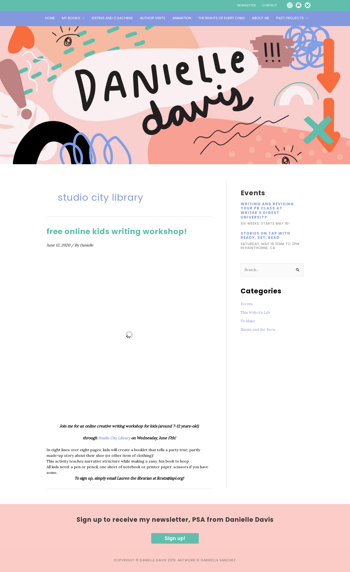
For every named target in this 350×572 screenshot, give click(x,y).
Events (247, 304)
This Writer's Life (256, 312)
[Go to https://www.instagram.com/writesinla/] (291, 5)
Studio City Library (114, 438)
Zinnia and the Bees (258, 329)
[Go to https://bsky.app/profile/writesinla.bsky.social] (311, 5)
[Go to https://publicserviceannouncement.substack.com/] (301, 5)
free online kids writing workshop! (124, 231)
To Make (248, 321)
